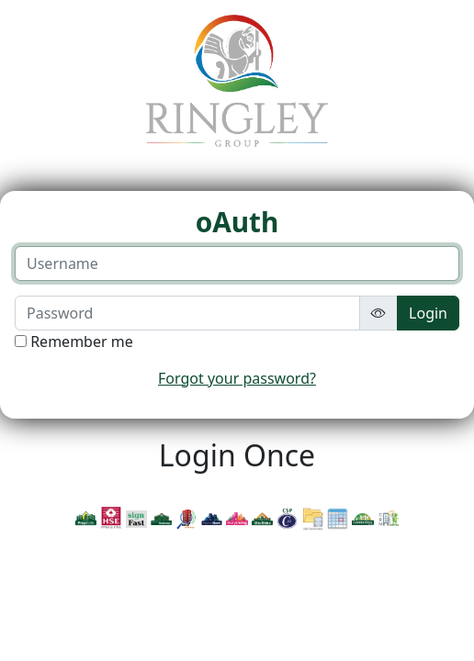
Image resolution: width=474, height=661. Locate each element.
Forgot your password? (237, 378)
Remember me (81, 341)
